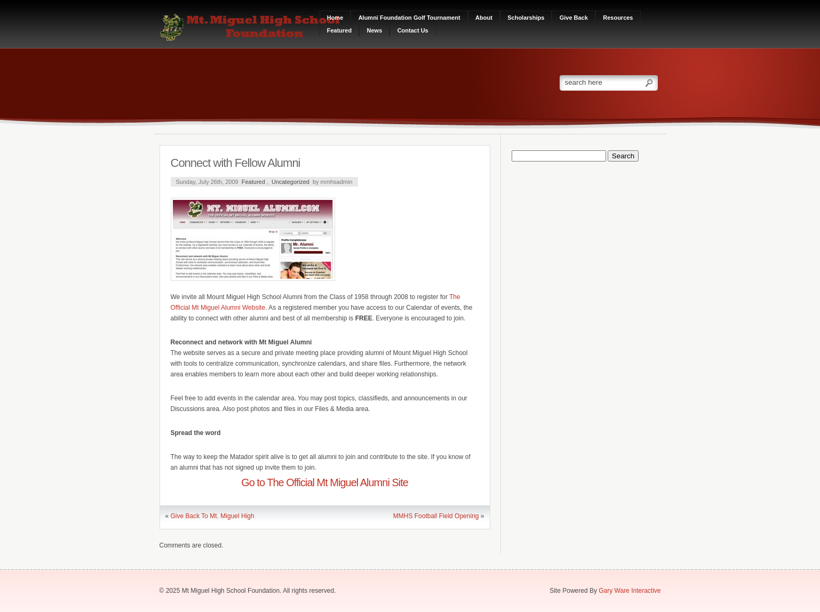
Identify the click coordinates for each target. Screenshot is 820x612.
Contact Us (412, 30)
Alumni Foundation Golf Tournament (409, 17)
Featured (339, 30)
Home (335, 17)
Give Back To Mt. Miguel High (212, 516)
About (483, 17)
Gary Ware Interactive (629, 590)
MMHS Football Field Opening (436, 516)
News (375, 30)
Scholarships (525, 17)
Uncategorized (290, 182)
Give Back (574, 17)
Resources (618, 17)
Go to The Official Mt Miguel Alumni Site (324, 482)
